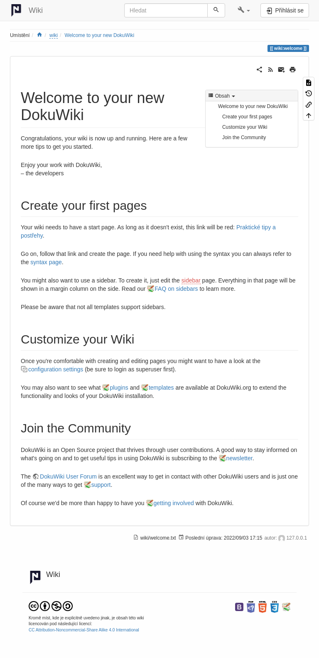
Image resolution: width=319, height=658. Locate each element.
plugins (119, 387)
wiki (53, 35)
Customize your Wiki (244, 127)
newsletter (239, 458)
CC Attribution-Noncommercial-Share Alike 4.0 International (84, 630)
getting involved (174, 503)
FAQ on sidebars (176, 288)
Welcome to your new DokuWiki (100, 35)
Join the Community (244, 137)
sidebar (191, 280)
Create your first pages (247, 117)
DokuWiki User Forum (68, 476)
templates (161, 387)
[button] (244, 10)
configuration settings (55, 369)
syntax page (46, 262)
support (101, 484)
